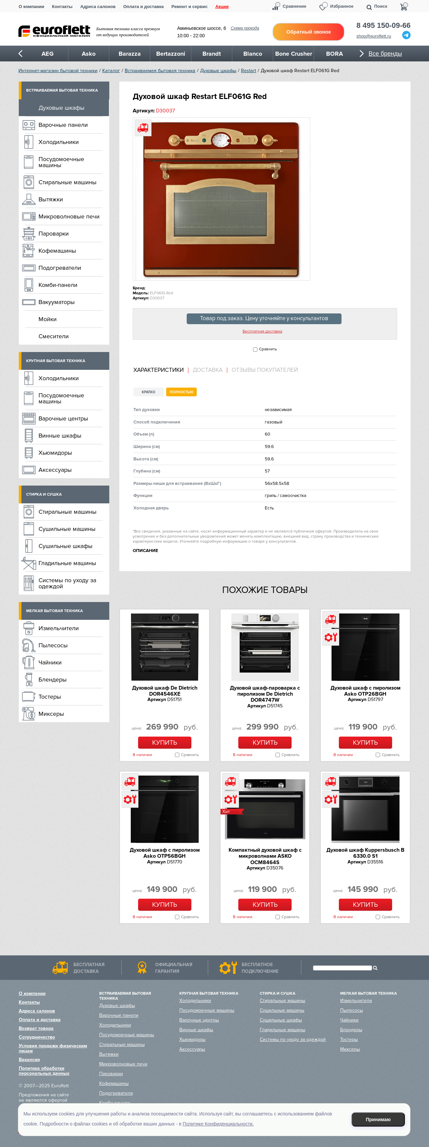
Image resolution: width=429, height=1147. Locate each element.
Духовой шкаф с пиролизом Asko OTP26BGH (365, 691)
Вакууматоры (57, 302)
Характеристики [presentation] (158, 370)
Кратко (148, 392)
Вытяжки (51, 199)
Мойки (48, 319)
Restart (248, 70)
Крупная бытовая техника (55, 360)
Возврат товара (36, 1028)
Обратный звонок (309, 32)
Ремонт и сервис (190, 6)
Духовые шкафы (218, 70)
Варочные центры (63, 418)
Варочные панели (63, 125)
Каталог (111, 70)
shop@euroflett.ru (374, 36)
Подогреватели (60, 267)
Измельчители (59, 628)
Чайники (50, 662)
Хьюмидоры (55, 452)
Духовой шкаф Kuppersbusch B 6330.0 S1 (365, 853)
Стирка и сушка (44, 494)
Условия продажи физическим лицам (53, 1048)
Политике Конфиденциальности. (218, 1124)
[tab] (160, 370)
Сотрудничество (37, 1037)
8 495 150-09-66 (384, 25)
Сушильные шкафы (66, 546)
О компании (31, 6)
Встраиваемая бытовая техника (160, 70)
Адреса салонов (97, 6)
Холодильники (59, 142)
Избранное (342, 6)
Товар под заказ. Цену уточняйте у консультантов (264, 318)
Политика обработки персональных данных (44, 1070)
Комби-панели (58, 285)
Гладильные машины (67, 563)
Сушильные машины (67, 529)
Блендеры (53, 679)
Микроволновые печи (69, 216)
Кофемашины (57, 250)
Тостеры (50, 696)
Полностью (181, 392)
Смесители (54, 336)
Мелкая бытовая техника (54, 610)
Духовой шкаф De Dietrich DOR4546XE (164, 691)
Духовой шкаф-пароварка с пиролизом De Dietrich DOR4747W (265, 694)
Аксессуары (55, 469)
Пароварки (54, 233)
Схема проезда (245, 28)
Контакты (62, 6)
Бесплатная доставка (262, 331)
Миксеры (51, 713)
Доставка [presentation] (208, 370)
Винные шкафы (60, 435)
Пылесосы (53, 645)
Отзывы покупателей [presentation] (265, 370)
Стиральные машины (68, 182)
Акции (222, 6)
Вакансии (29, 1059)
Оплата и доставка (143, 6)
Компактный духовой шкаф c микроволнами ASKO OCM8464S (265, 856)
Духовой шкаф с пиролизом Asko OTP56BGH (165, 853)
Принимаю (378, 1119)
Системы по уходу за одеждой (67, 583)
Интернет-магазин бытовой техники (58, 70)
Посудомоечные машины (61, 162)
